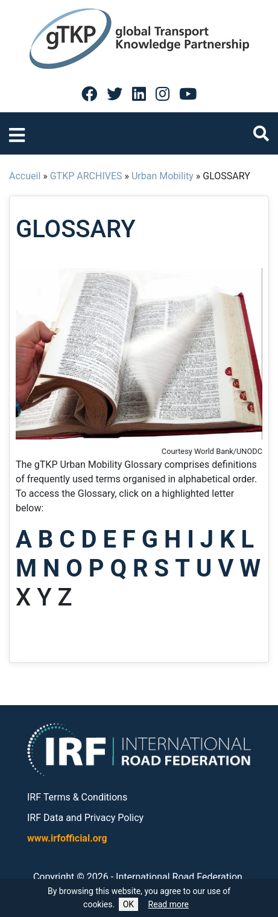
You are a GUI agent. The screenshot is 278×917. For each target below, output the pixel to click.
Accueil (24, 176)
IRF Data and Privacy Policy (85, 817)
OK (128, 904)
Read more (168, 904)
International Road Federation (179, 877)
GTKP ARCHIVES (86, 176)
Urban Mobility (162, 176)
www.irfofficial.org (67, 838)
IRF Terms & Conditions (77, 797)
